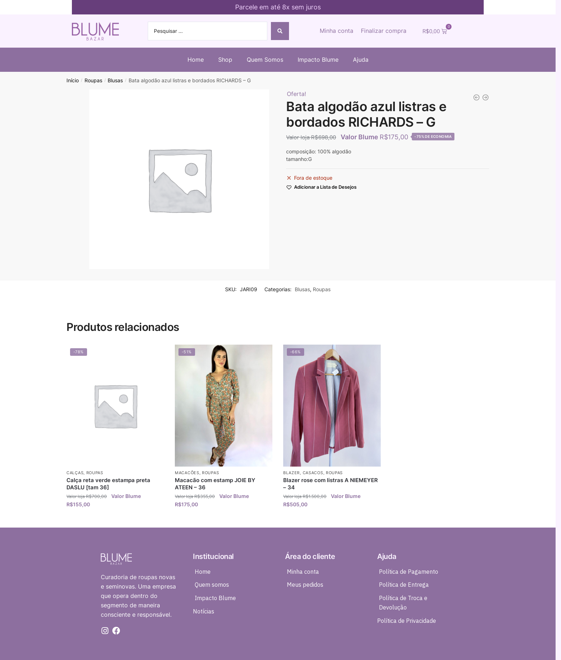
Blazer (291, 472)
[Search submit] (280, 31)
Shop (225, 59)
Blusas (115, 80)
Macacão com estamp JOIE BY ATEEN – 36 (215, 484)
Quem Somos (265, 59)
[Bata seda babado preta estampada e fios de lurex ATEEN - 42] (485, 97)
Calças (74, 472)
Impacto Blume (318, 59)
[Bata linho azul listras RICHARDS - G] (476, 97)
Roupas (93, 80)
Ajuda (360, 59)
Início (72, 80)
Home (195, 59)
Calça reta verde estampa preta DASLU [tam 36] (108, 484)
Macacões (187, 472)
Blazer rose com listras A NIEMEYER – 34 (330, 484)
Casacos (313, 472)
